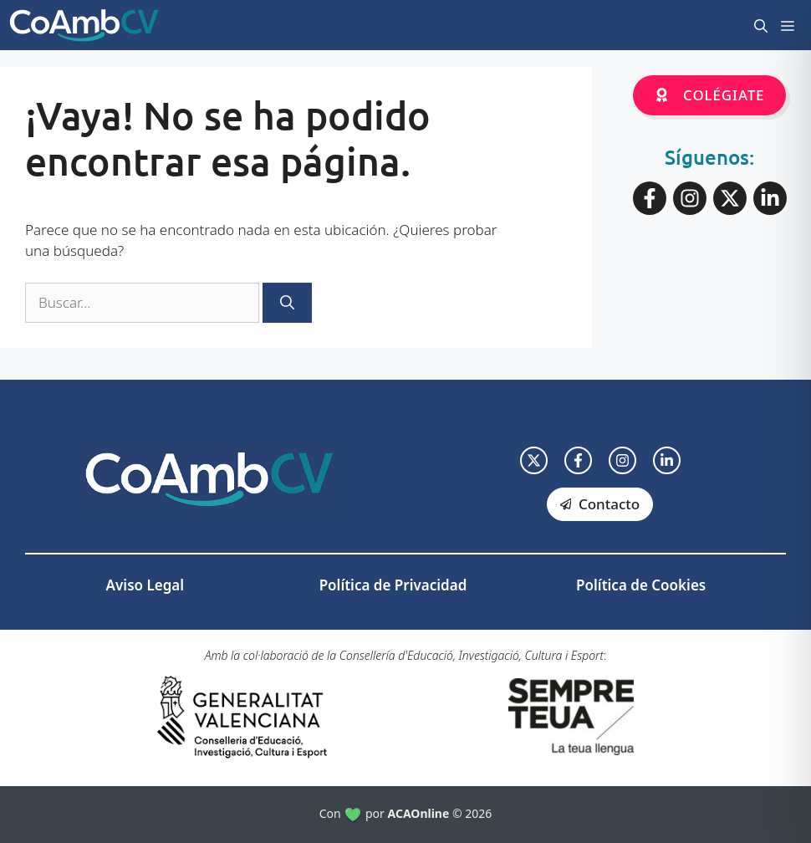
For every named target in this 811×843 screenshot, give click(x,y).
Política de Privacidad (393, 585)
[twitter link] (534, 460)
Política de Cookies (641, 585)
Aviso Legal (145, 585)
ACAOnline (419, 813)
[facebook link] (578, 460)
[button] (760, 25)
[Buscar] (287, 303)
